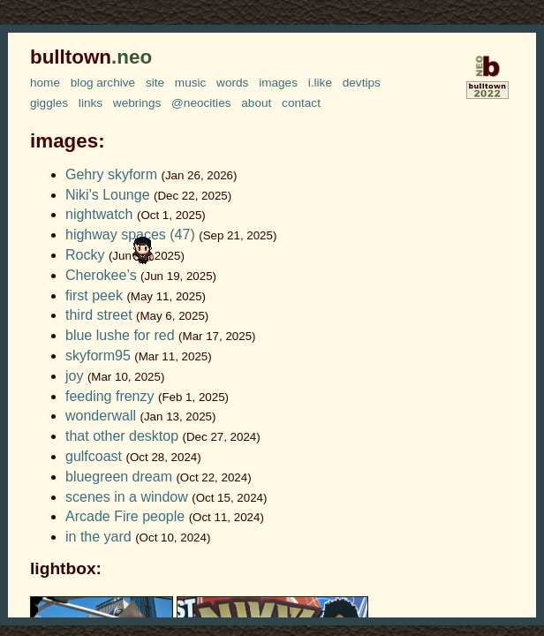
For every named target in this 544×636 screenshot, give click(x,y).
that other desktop (121, 435)
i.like (320, 82)
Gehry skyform (111, 174)
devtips (362, 82)
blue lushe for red (120, 335)
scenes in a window (126, 496)
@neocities (200, 103)
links (90, 103)
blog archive (103, 82)
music (191, 82)
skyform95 (98, 355)
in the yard (98, 536)
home (45, 82)
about (256, 103)
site (155, 82)
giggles (49, 103)
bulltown (91, 57)
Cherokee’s (101, 275)
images (278, 82)
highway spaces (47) (130, 234)
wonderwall (100, 415)
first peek (94, 295)
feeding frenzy (110, 396)
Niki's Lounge (107, 194)
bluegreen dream (118, 476)
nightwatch (99, 214)
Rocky (84, 254)
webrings (137, 103)
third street (98, 314)
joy (74, 375)
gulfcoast (93, 456)
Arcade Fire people (125, 516)
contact (301, 103)
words (232, 82)
